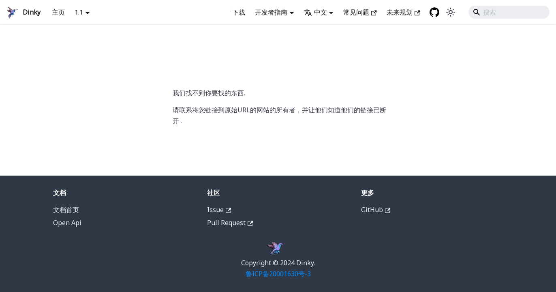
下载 (238, 12)
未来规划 (403, 12)
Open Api (67, 222)
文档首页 (66, 209)
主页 (58, 12)
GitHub (375, 209)
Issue (219, 209)
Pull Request (230, 222)
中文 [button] (315, 12)
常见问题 (359, 12)
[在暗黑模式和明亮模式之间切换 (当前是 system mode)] (450, 12)
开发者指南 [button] (271, 12)
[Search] (509, 12)
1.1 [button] (79, 12)
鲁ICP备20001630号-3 (278, 273)
